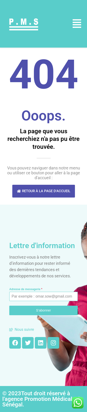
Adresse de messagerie (25, 289)
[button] (77, 23)
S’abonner (43, 310)
